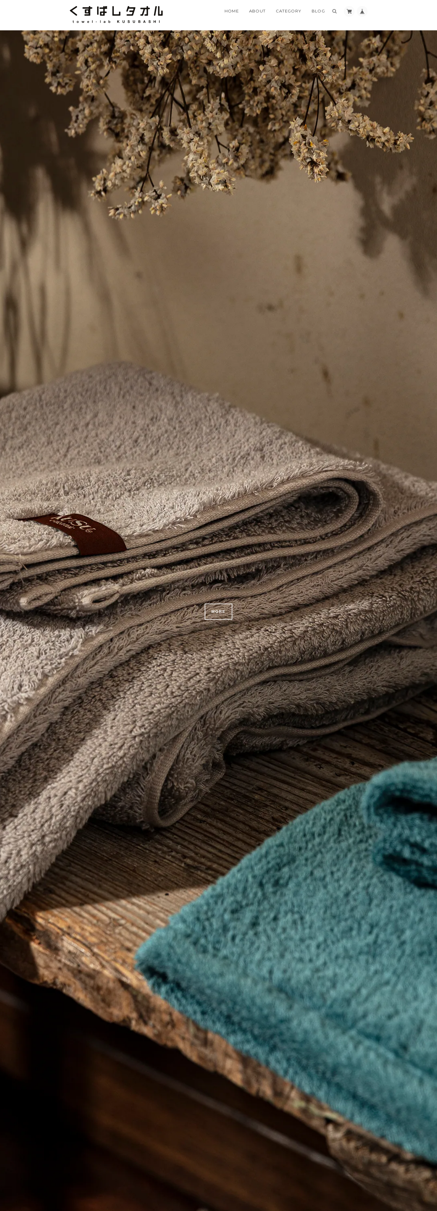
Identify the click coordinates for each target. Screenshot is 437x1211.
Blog (318, 10)
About (257, 10)
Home (232, 10)
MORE (219, 611)
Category (288, 10)
